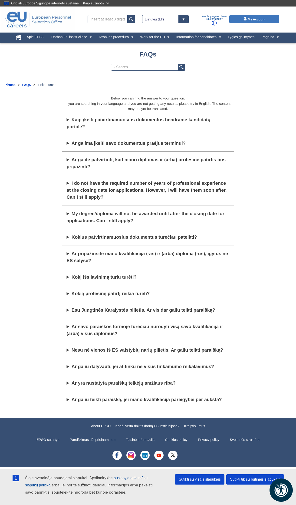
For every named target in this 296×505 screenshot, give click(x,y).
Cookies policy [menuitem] (176, 440)
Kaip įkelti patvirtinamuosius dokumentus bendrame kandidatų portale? (138, 123)
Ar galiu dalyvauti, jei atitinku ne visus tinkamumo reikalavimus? (143, 366)
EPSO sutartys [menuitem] (47, 440)
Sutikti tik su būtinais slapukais (255, 479)
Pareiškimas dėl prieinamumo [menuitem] (92, 440)
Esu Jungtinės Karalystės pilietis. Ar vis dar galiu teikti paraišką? (143, 310)
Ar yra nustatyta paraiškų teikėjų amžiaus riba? (124, 383)
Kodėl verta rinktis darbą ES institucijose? (147, 426)
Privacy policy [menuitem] (208, 440)
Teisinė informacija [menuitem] (140, 440)
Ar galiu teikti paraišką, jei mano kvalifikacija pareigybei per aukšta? (147, 399)
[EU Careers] (38, 19)
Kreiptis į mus (194, 426)
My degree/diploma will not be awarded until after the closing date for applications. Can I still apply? (145, 217)
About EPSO (101, 426)
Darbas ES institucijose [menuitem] (70, 38)
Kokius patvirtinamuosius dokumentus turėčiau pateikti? (134, 237)
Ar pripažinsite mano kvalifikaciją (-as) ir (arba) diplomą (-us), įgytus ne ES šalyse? (147, 257)
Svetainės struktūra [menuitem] (245, 440)
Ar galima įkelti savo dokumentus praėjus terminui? (129, 143)
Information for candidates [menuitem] (197, 38)
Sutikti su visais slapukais (200, 479)
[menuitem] (18, 36)
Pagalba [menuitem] (269, 38)
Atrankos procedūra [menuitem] (114, 38)
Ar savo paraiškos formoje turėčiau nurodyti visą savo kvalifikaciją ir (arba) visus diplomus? (145, 330)
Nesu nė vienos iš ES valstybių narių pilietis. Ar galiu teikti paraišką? (147, 350)
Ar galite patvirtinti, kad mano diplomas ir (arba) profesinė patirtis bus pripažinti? (146, 163)
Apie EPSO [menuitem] (35, 37)
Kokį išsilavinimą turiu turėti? (104, 277)
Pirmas (10, 85)
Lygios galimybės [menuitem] (241, 37)
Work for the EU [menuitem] (153, 38)
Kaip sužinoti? (96, 3)
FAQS (26, 85)
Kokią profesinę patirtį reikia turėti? (111, 293)
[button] (214, 23)
